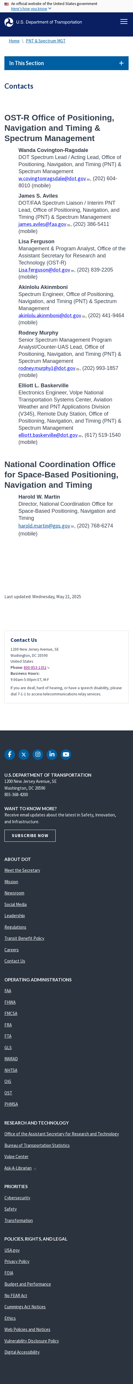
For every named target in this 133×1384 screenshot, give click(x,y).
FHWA (10, 1002)
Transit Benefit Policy (24, 938)
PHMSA (11, 1104)
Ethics (10, 1318)
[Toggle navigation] (123, 21)
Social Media (15, 904)
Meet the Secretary (22, 870)
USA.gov (12, 1250)
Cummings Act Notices (25, 1306)
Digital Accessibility (22, 1352)
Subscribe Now (30, 835)
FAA (7, 990)
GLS (8, 1047)
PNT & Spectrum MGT (46, 41)
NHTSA (10, 1070)
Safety (10, 1209)
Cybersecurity (17, 1198)
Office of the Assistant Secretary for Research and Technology (61, 1134)
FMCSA (10, 1013)
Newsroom (14, 893)
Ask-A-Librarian (20, 1168)
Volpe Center (16, 1156)
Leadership (14, 915)
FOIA (8, 1273)
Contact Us (14, 961)
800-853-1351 (37, 667)
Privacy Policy (16, 1261)
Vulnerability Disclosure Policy (31, 1341)
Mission (11, 881)
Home (14, 41)
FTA (7, 1036)
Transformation (18, 1220)
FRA (8, 1025)
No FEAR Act (15, 1295)
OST (8, 1093)
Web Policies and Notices (27, 1329)
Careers (11, 950)
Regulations (15, 927)
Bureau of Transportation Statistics (37, 1145)
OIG (7, 1081)
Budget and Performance (27, 1284)
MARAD (11, 1058)
